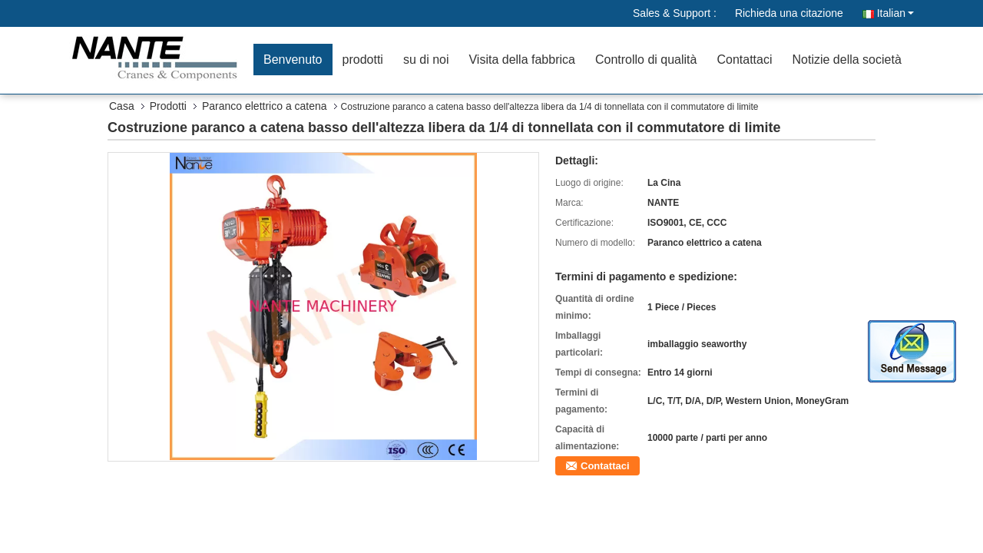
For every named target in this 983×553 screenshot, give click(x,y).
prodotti (363, 59)
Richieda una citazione (789, 13)
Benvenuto (293, 59)
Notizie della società (847, 59)
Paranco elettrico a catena (264, 106)
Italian (895, 13)
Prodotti (168, 106)
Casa (121, 106)
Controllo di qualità (646, 59)
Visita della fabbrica (521, 59)
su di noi (426, 59)
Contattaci (744, 59)
